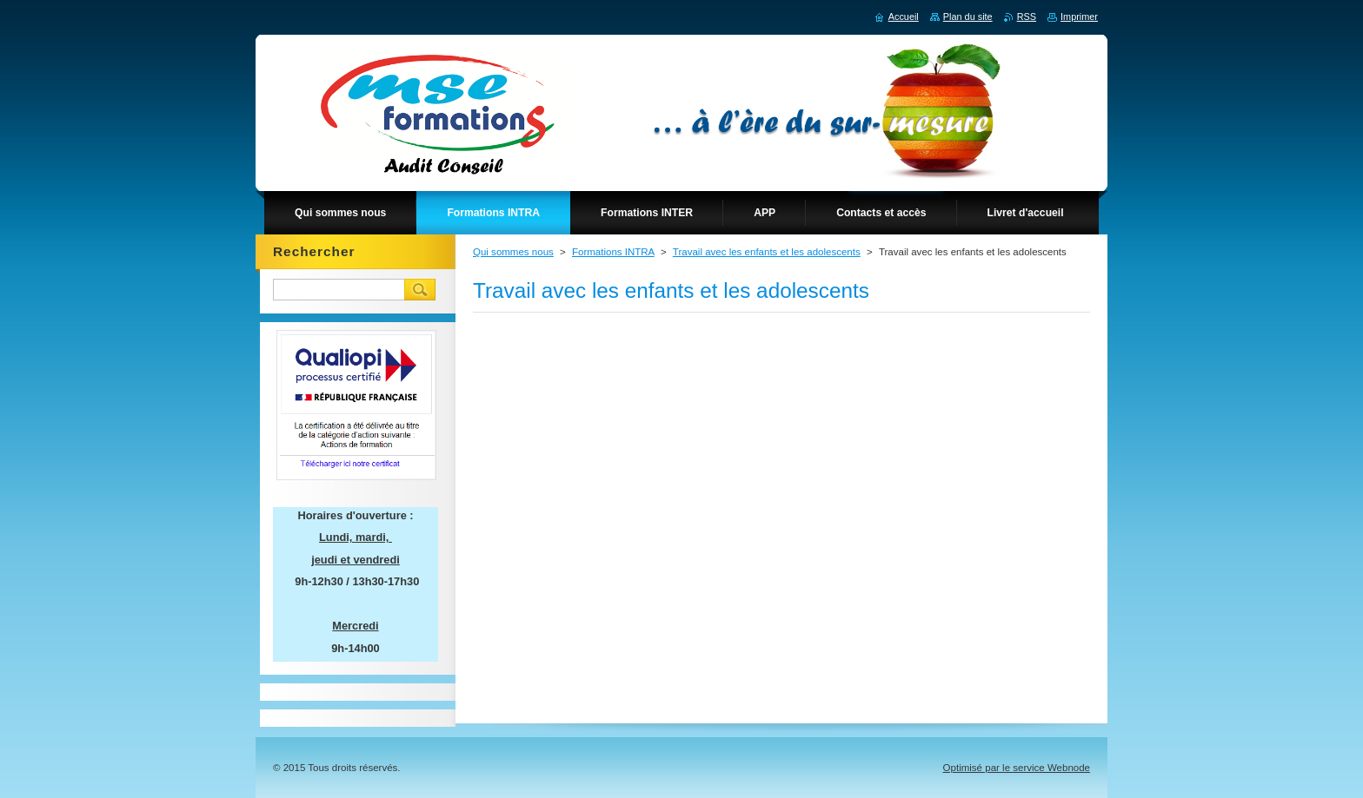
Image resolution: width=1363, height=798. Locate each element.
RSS (1026, 16)
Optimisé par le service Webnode (1016, 767)
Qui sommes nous (513, 252)
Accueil (903, 16)
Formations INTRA (613, 252)
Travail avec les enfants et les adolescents (767, 252)
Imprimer (1079, 16)
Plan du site (968, 16)
